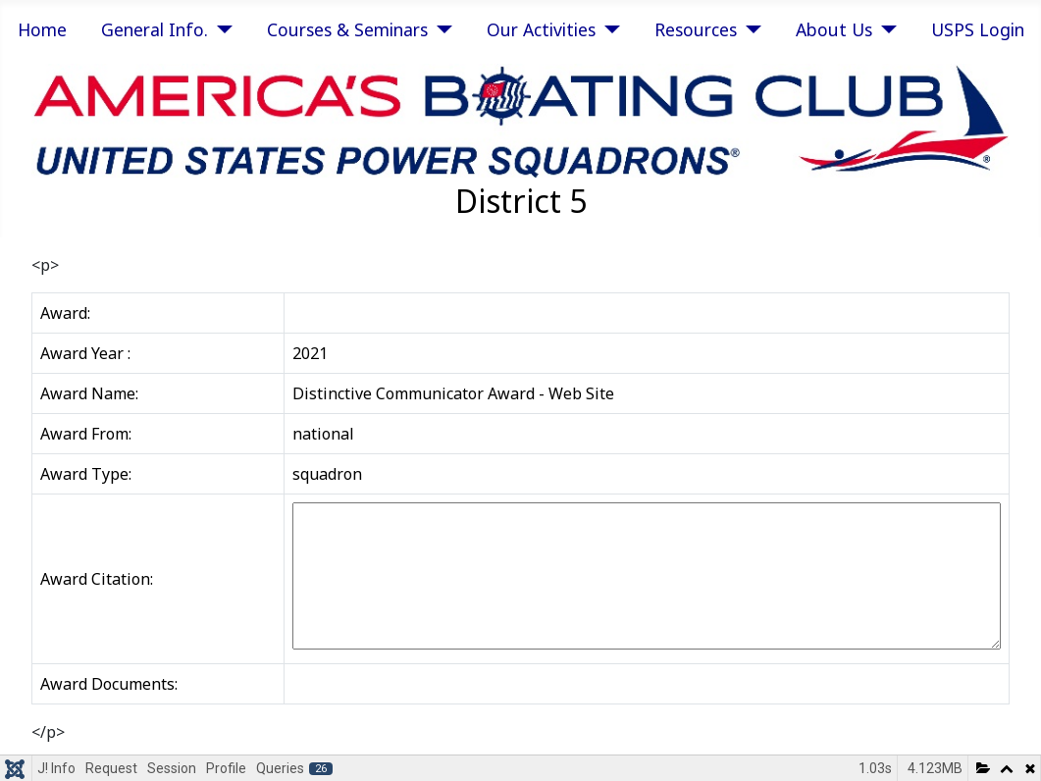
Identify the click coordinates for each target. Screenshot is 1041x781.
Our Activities (541, 29)
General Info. (154, 29)
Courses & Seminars (347, 29)
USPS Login (977, 29)
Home (42, 29)
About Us (834, 29)
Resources (695, 29)
